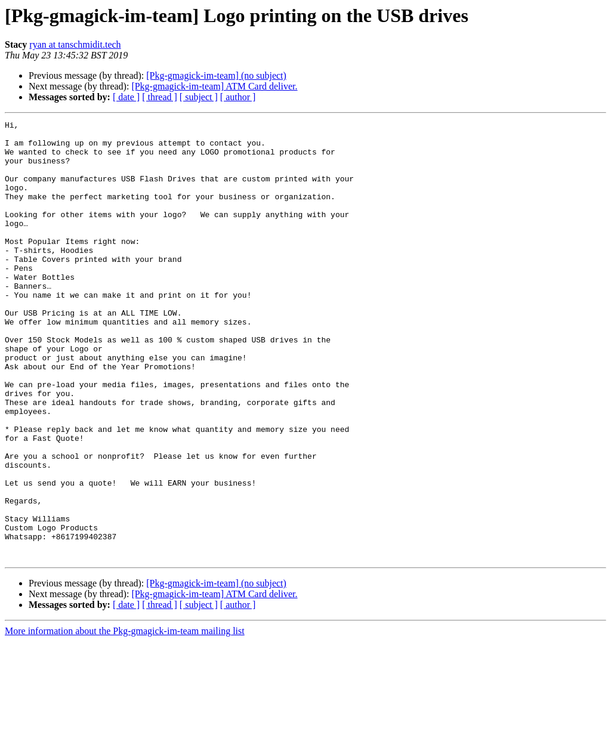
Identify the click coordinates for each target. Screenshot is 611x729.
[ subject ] (199, 97)
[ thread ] (159, 97)
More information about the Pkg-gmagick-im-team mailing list (125, 718)
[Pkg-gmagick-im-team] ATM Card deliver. (214, 86)
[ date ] (126, 97)
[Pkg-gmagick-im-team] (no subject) (216, 75)
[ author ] (238, 97)
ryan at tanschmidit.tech (75, 44)
